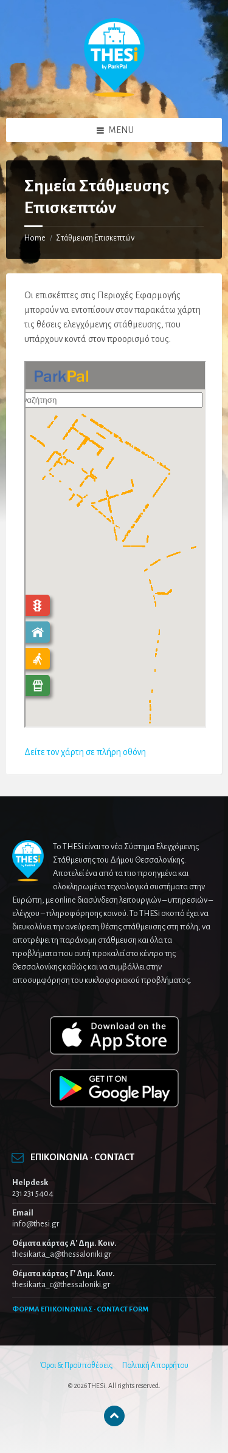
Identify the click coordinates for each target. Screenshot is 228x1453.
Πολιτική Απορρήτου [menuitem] (155, 1365)
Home (35, 238)
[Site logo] (114, 94)
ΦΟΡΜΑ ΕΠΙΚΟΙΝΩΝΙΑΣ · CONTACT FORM (80, 1309)
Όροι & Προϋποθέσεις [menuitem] (76, 1365)
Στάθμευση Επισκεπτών (95, 238)
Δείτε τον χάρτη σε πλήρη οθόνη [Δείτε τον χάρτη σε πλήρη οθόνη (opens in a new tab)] (85, 752)
